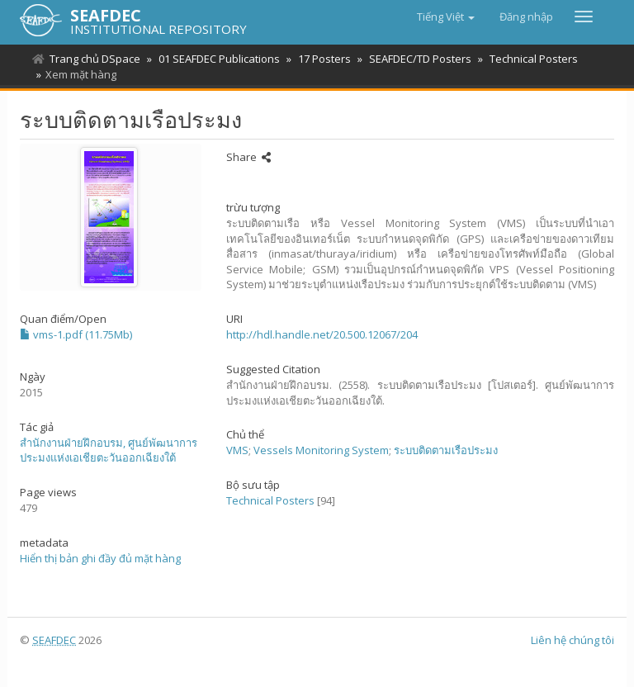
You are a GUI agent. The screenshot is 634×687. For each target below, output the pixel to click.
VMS (237, 450)
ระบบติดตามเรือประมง (446, 450)
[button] (446, 16)
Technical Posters (524, 58)
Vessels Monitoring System (321, 450)
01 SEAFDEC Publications (216, 58)
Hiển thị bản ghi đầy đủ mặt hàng (100, 558)
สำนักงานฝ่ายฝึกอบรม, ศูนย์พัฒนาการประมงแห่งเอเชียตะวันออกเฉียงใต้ (108, 450)
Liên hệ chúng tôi (572, 640)
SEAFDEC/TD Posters (413, 58)
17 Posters (319, 58)
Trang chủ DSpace (95, 58)
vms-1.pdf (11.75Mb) (76, 334)
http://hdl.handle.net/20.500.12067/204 (322, 334)
